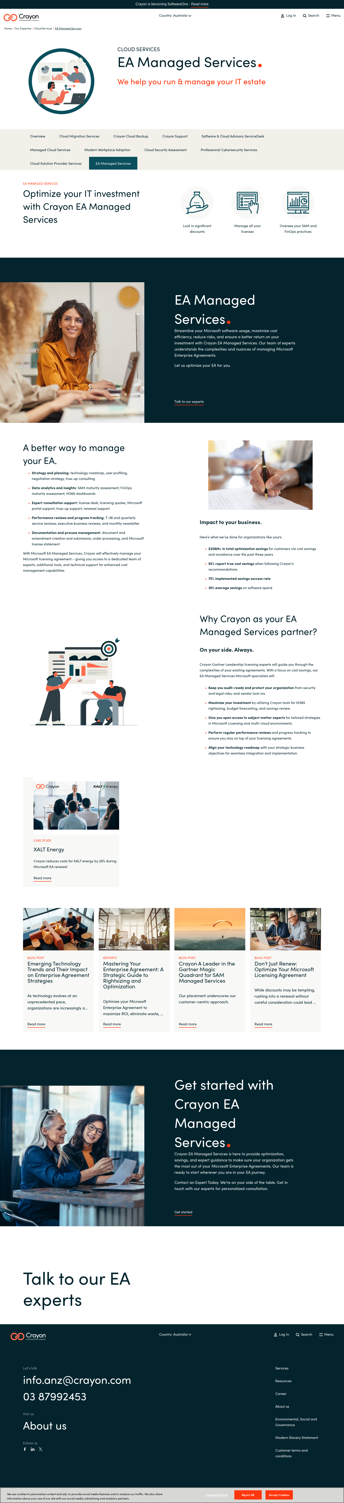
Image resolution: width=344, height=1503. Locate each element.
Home (8, 28)
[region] (172, 1495)
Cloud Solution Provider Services (56, 163)
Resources (283, 1380)
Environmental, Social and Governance (296, 1421)
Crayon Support (175, 136)
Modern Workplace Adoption (107, 149)
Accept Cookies (279, 1495)
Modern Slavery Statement (296, 1437)
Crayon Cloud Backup (130, 136)
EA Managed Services (68, 28)
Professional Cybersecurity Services (229, 149)
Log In (288, 15)
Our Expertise (23, 28)
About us (45, 1424)
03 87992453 (54, 1395)
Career (281, 1393)
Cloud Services (43, 28)
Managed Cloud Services (50, 149)
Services (281, 1368)
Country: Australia (175, 15)
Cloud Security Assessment (165, 149)
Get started (183, 1211)
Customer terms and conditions (291, 1453)
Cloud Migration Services (79, 136)
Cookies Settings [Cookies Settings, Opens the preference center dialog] (217, 1495)
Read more (199, 4)
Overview (37, 136)
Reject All (248, 1495)
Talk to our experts (189, 401)
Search (311, 15)
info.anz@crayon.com (77, 1379)
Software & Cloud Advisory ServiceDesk (233, 136)
